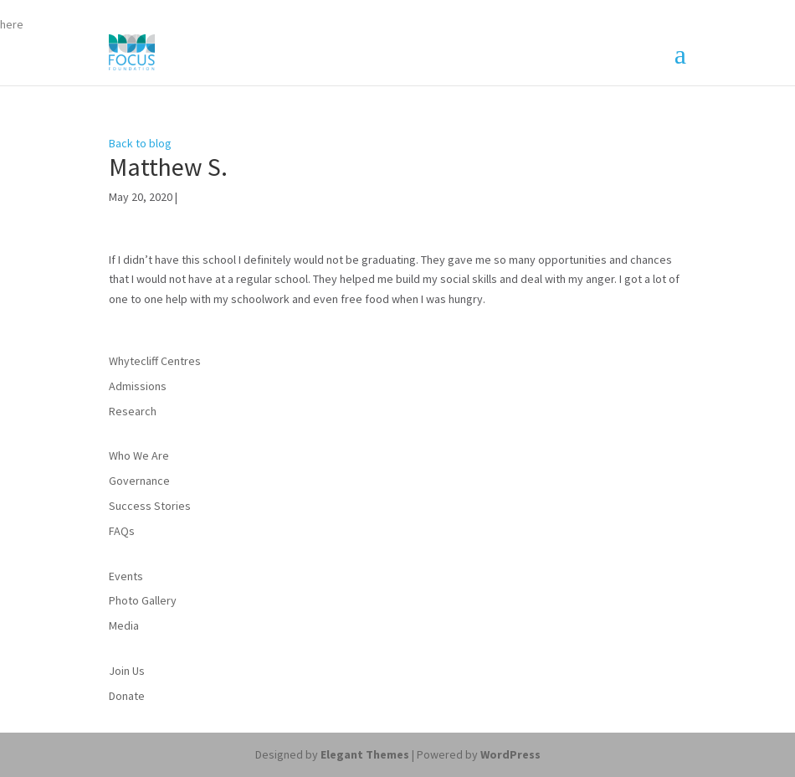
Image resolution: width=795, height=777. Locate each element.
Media (124, 625)
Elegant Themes (365, 754)
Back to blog (140, 143)
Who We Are (139, 455)
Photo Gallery (143, 600)
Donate (127, 695)
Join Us (127, 670)
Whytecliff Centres (155, 360)
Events (126, 576)
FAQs (122, 530)
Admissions (138, 386)
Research (132, 411)
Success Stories (150, 505)
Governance (139, 480)
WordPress (510, 754)
